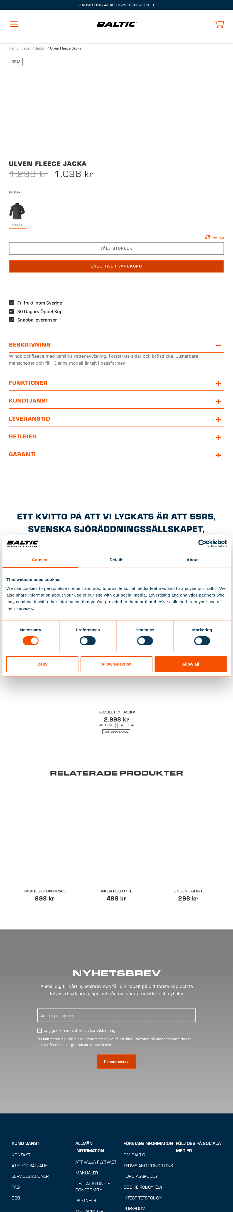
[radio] (17, 215)
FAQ (16, 1187)
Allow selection (116, 664)
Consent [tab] (40, 559)
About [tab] (193, 559)
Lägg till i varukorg (117, 266)
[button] (219, 24)
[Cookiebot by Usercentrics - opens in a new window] (202, 543)
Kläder (26, 48)
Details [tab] (117, 559)
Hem (12, 48)
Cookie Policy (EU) (143, 1187)
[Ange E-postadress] (116, 1015)
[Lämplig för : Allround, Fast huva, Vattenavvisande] (116, 728)
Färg (14, 192)
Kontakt (21, 1155)
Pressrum (135, 1209)
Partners (85, 1201)
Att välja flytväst (95, 1162)
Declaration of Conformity (92, 1187)
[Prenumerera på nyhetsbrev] (116, 1061)
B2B (16, 1198)
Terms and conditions (148, 1166)
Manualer (86, 1173)
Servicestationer (30, 1176)
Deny (42, 664)
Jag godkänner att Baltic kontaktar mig (79, 1030)
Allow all (190, 664)
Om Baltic (134, 1155)
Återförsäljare (29, 1166)
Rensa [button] (218, 237)
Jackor (40, 48)
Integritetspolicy (142, 1198)
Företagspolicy (141, 1176)
